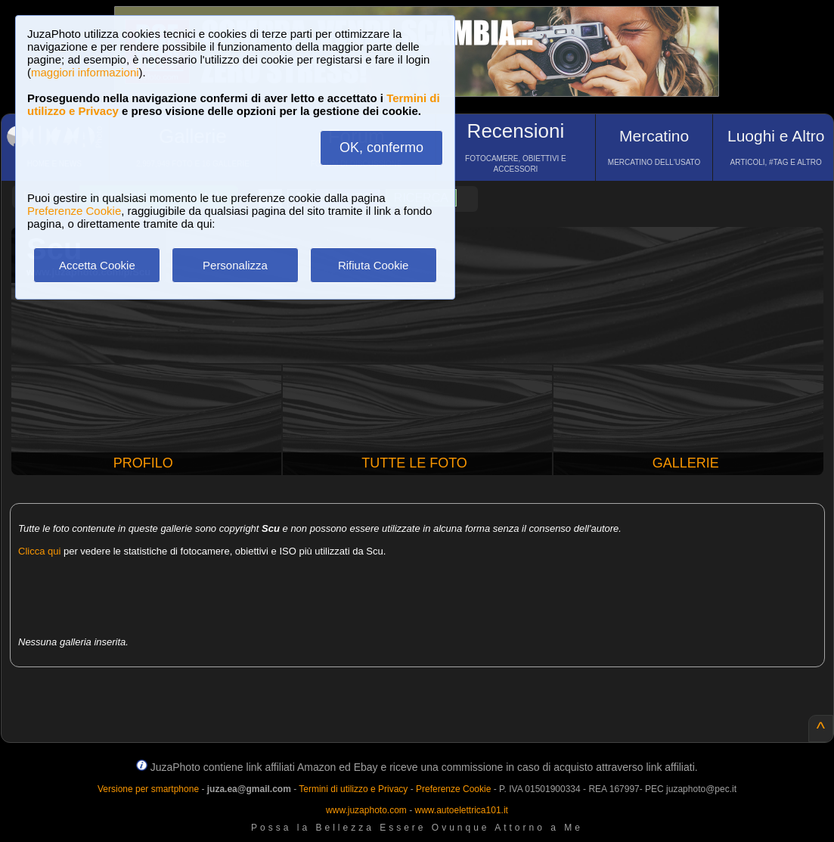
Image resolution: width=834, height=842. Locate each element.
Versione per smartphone (148, 789)
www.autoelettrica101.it (460, 810)
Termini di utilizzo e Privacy (353, 789)
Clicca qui (39, 551)
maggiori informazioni (85, 72)
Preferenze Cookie (74, 210)
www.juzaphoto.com (366, 810)
